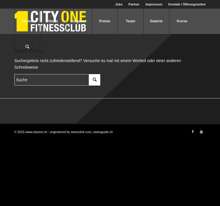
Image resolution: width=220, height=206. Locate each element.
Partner (134, 4)
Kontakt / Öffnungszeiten (187, 4)
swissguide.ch (103, 132)
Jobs (119, 4)
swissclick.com (81, 132)
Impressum (154, 4)
